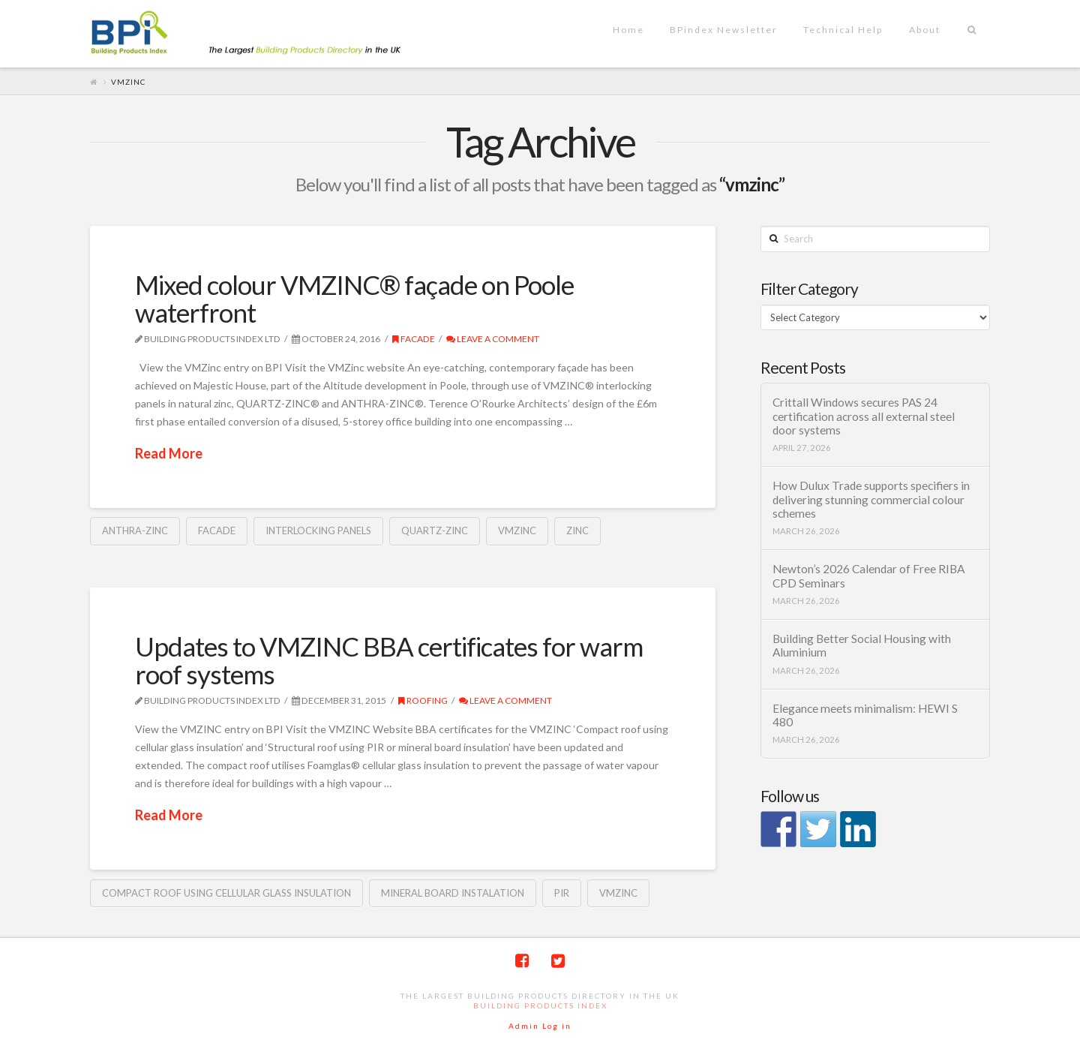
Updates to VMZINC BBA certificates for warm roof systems (389, 660)
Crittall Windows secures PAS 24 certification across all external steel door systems (863, 416)
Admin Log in (540, 1025)
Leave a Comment (492, 338)
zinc (577, 531)
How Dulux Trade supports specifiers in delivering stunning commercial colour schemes (871, 499)
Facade (413, 338)
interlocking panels (318, 531)
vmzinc (517, 531)
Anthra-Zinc (135, 531)
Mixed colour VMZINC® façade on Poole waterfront (354, 298)
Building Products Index (540, 1005)
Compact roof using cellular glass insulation (226, 893)
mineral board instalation (452, 893)
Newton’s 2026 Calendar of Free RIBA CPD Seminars (868, 576)
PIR (561, 893)
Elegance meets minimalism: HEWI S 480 (865, 715)
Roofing (423, 700)
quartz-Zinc (434, 531)
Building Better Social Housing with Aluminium (861, 646)
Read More (168, 453)
